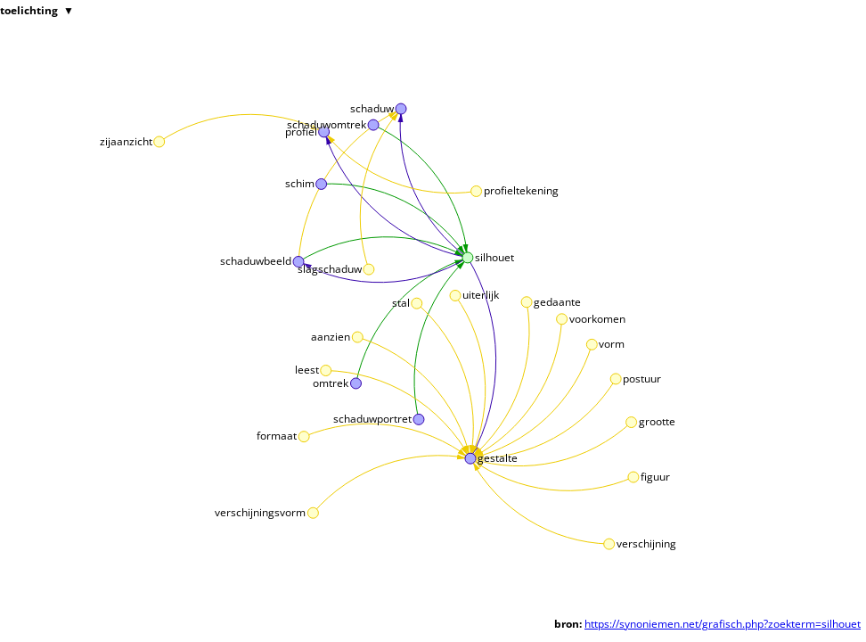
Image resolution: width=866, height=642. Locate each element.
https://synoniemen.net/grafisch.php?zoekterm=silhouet (722, 623)
